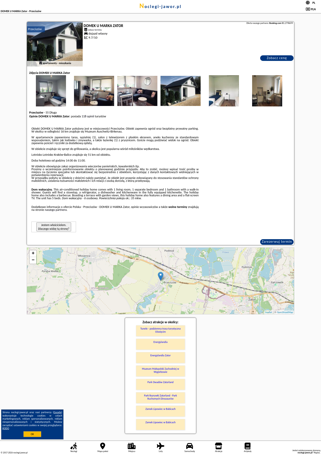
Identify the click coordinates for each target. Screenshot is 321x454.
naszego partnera (56, 210)
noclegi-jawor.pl (160, 6)
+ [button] (33, 253)
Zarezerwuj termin (277, 241)
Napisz (317, 452)
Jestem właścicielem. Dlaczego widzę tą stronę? (53, 227)
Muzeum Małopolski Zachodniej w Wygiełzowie (160, 370)
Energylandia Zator (160, 355)
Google (58, 412)
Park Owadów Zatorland (161, 382)
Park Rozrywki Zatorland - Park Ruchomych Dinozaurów (160, 397)
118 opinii (88, 116)
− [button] (33, 260)
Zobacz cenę (277, 58)
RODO (5, 428)
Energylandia (161, 342)
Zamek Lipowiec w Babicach (160, 408)
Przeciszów (35, 29)
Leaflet (268, 312)
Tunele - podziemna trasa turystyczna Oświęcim (160, 330)
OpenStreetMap (285, 312)
